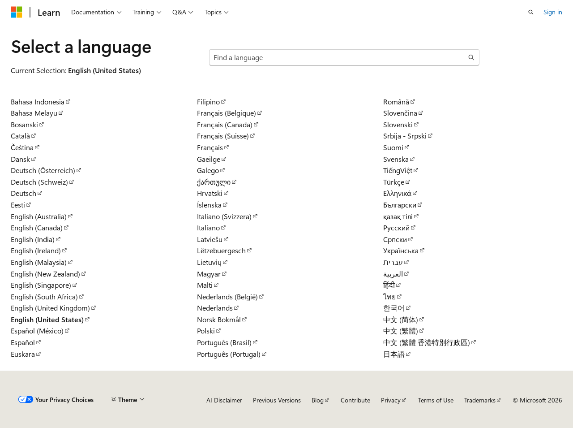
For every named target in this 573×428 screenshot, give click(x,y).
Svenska (396, 159)
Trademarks (480, 400)
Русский (396, 227)
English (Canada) (37, 227)
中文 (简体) (400, 319)
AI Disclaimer (224, 400)
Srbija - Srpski (405, 135)
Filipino (208, 101)
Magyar (209, 273)
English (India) (33, 239)
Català (20, 135)
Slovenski (398, 124)
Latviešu (209, 239)
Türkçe (393, 181)
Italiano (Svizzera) (224, 216)
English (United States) (47, 319)
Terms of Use (435, 400)
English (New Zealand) (45, 273)
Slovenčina (400, 112)
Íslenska (209, 204)
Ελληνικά (397, 193)
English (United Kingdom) (50, 307)
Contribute (355, 400)
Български (399, 204)
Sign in (552, 12)
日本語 (394, 354)
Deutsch (23, 193)
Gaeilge (208, 159)
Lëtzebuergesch (221, 250)
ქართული (214, 181)
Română (396, 101)
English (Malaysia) (39, 262)
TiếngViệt (397, 170)
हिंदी (389, 285)
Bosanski (24, 124)
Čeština (22, 147)
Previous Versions (277, 400)
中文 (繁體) (400, 330)
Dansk (20, 159)
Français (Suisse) (223, 135)
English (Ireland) (36, 250)
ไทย (389, 296)
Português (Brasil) (224, 342)
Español (23, 342)
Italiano (208, 227)
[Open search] (531, 12)
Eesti (18, 204)
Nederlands (215, 307)
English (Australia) (39, 216)
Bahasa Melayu (34, 112)
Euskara (23, 354)
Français (210, 147)
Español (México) (37, 330)
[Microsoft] (16, 12)
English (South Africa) (44, 296)
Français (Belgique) (226, 112)
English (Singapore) (41, 285)
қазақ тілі (398, 216)
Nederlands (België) (227, 296)
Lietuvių (209, 262)
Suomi (393, 147)
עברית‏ (393, 262)
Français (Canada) (224, 124)
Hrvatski (209, 193)
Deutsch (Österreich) (43, 170)
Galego (208, 170)
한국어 (394, 307)
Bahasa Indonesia (37, 101)
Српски (395, 239)
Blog (318, 400)
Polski (206, 330)
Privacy (391, 400)
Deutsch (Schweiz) (39, 181)
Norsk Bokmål (219, 319)
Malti (205, 285)
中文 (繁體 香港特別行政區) (426, 342)
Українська (401, 250)
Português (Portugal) (229, 354)
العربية (393, 273)
